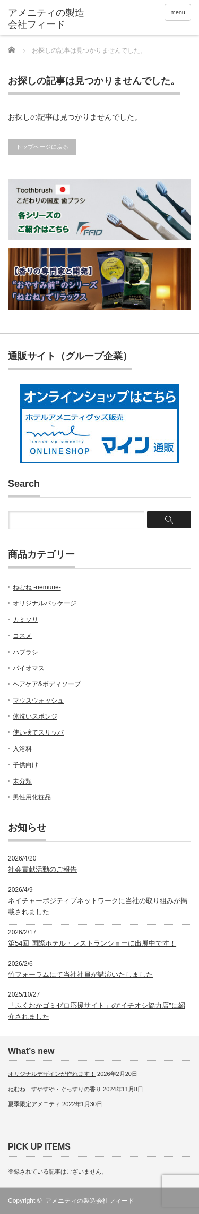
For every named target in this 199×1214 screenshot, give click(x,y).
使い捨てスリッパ (38, 732)
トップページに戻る (42, 147)
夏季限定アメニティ (34, 1104)
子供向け (25, 765)
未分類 (22, 781)
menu (177, 12)
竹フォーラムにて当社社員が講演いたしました (80, 975)
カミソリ (25, 619)
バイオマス (29, 668)
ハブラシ (25, 652)
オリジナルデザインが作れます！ (52, 1073)
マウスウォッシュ (38, 700)
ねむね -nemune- (37, 587)
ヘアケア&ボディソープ (47, 684)
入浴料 (22, 749)
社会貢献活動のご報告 (42, 869)
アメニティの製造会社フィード (89, 1200)
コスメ (22, 635)
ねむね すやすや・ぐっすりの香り (54, 1089)
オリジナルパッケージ (44, 603)
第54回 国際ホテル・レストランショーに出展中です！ (92, 943)
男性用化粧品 (32, 797)
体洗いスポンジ (35, 716)
